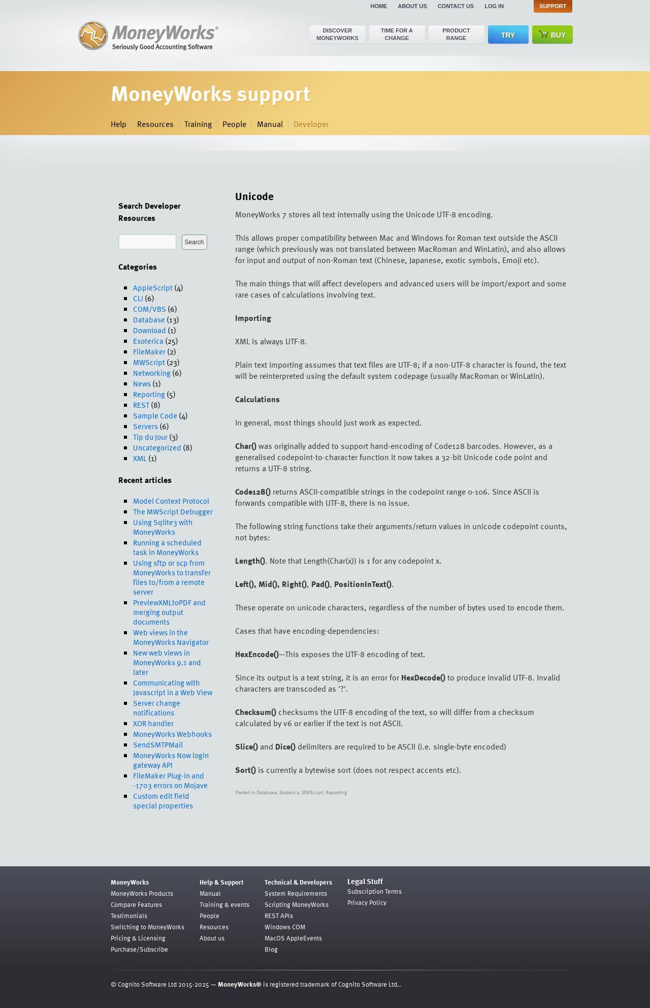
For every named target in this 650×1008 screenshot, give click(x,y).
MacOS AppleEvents (293, 938)
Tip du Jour (150, 436)
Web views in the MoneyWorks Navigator (171, 637)
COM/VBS (149, 308)
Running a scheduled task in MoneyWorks (167, 547)
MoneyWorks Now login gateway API (171, 760)
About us (412, 6)
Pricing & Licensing (138, 938)
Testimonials (129, 916)
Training (198, 124)
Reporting (149, 394)
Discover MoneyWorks (337, 34)
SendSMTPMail (158, 744)
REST (141, 404)
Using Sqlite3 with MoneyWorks (163, 526)
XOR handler (153, 723)
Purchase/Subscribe (139, 949)
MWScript (149, 362)
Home (378, 6)
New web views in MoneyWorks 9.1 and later (167, 662)
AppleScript (153, 287)
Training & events (224, 904)
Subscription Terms (374, 891)
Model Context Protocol (171, 500)
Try (508, 35)
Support (553, 6)
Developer (311, 124)
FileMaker (149, 351)
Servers (145, 426)
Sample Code (155, 415)
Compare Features (136, 904)
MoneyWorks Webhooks (172, 733)
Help (118, 124)
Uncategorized (157, 447)
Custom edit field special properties (163, 800)
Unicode (254, 196)
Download (149, 330)
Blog (271, 949)
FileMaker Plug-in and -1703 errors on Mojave (170, 780)
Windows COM (285, 927)
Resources (155, 124)
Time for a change (397, 34)
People (234, 124)
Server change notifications (156, 707)
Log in (494, 6)
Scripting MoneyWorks (297, 904)
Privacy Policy (366, 902)
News (142, 383)
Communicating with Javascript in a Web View (172, 687)
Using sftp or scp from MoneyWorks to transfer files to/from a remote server (172, 577)
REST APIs (279, 916)
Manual (270, 124)
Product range (456, 34)
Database (149, 319)
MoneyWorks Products (142, 893)
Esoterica (148, 340)
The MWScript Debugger (173, 511)
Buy (552, 34)
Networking (152, 372)
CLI (138, 298)
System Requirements (296, 893)
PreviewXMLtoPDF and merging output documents (169, 612)
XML (140, 458)
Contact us (456, 6)
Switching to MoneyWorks (147, 927)
